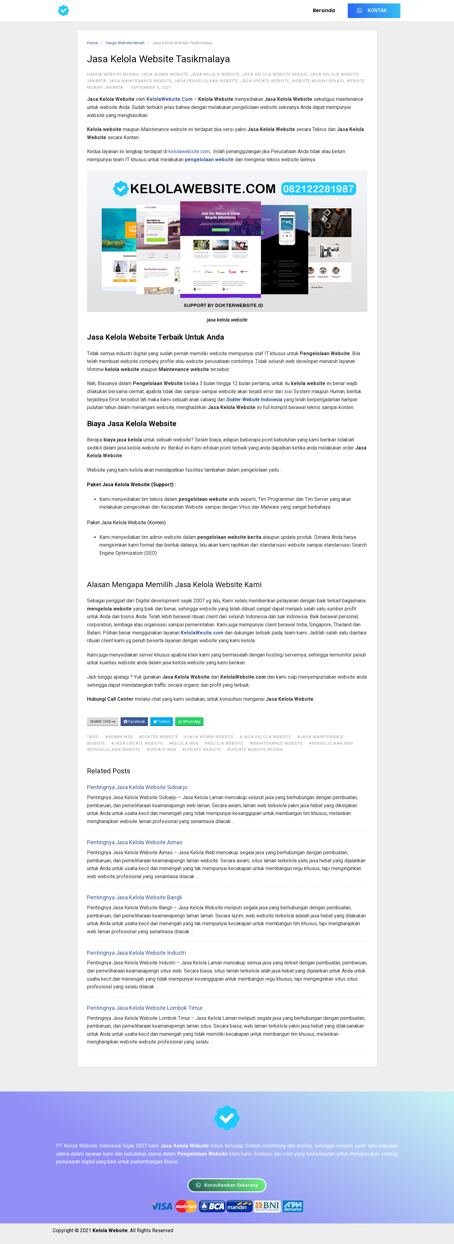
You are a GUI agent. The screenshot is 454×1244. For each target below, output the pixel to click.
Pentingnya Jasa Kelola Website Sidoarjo (137, 787)
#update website (201, 749)
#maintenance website (276, 743)
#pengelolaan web (331, 743)
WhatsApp (189, 721)
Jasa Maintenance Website (140, 80)
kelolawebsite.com (189, 151)
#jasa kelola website (265, 736)
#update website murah (255, 749)
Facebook (134, 721)
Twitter (161, 721)
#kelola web (184, 743)
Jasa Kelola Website (215, 74)
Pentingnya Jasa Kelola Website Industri (136, 952)
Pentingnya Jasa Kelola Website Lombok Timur (145, 1008)
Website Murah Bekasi (318, 80)
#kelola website (224, 743)
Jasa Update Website (265, 80)
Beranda (324, 10)
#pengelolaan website (114, 749)
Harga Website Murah (125, 42)
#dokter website (158, 736)
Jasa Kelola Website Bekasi (275, 74)
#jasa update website (137, 743)
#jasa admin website (209, 736)
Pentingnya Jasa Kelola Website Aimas (135, 842)
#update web (161, 749)
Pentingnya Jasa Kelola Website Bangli (134, 897)
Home (92, 42)
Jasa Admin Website (164, 74)
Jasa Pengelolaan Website (206, 80)
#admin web (119, 736)
